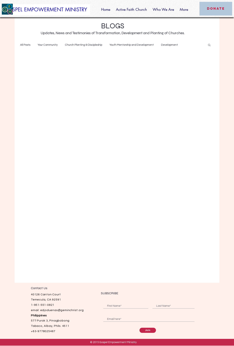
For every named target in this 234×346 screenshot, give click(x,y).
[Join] (147, 330)
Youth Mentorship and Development (132, 45)
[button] (209, 45)
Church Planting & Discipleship (83, 45)
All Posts (25, 45)
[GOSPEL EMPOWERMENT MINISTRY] (47, 9)
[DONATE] (215, 9)
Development (169, 45)
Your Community (48, 45)
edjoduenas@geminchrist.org (62, 310)
